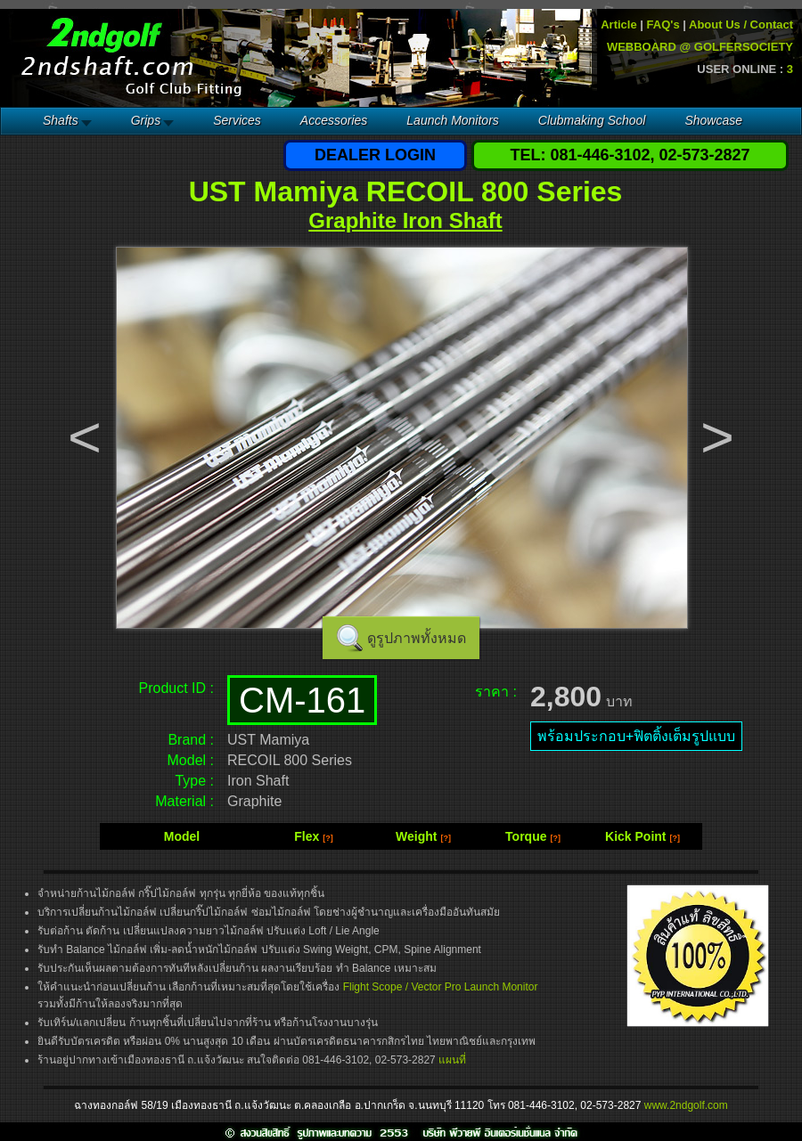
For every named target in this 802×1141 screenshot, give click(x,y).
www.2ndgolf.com (686, 1105)
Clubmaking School (592, 120)
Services (237, 120)
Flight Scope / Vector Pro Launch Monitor (440, 987)
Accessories (333, 120)
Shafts (60, 120)
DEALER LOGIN (375, 155)
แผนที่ (452, 1060)
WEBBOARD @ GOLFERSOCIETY (700, 46)
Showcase (713, 120)
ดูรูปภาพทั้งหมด (416, 638)
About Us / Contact (741, 24)
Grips (145, 120)
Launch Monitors (452, 120)
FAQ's (663, 24)
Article (618, 24)
